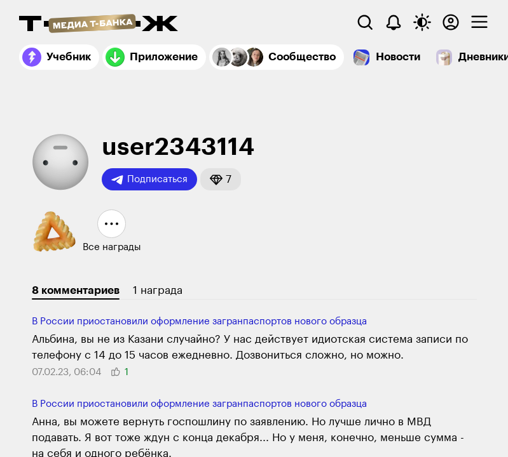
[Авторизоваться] (450, 22)
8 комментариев (76, 290)
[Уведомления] (393, 22)
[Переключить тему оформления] (422, 22)
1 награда (157, 290)
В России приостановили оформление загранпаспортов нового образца (199, 321)
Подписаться (149, 179)
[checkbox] (479, 22)
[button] (220, 179)
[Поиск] (364, 22)
